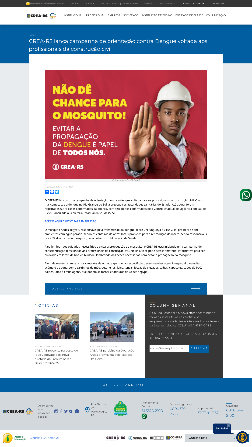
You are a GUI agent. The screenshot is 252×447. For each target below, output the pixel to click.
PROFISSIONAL (95, 15)
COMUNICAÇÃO (216, 15)
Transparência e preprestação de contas (47, 3)
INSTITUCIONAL (73, 15)
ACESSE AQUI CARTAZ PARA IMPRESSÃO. (71, 221)
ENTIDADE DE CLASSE (189, 15)
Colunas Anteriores (194, 325)
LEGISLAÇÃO (74, 3)
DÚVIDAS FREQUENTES (166, 3)
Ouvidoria (148, 3)
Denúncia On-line (130, 3)
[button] (126, 385)
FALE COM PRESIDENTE (109, 3)
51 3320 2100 (198, 3)
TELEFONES (218, 3)
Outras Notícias (126, 288)
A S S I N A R (199, 348)
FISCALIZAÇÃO (90, 3)
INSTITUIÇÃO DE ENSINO (157, 15)
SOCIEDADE (130, 15)
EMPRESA (114, 15)
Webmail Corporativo (44, 439)
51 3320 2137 (209, 413)
